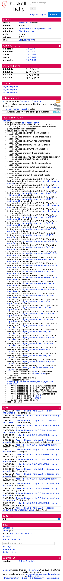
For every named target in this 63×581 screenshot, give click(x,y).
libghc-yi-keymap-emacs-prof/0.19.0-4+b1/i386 (32, 290)
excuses (6, 121)
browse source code (12, 539)
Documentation (11, 578)
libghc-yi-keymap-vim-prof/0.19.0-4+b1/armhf (30, 272)
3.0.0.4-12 (31, 60)
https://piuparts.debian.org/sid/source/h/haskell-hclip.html (30, 383)
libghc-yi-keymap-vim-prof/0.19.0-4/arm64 (30, 248)
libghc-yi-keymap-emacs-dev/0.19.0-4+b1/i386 (32, 278)
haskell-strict (33, 123)
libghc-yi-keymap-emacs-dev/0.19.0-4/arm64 (32, 230)
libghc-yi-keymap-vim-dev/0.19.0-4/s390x (30, 357)
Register (34, 14)
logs (12, 533)
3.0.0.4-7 (30, 49)
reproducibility (22, 533)
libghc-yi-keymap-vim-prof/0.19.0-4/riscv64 (30, 345)
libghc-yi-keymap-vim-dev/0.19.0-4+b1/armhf (30, 260)
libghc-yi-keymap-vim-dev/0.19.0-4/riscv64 (30, 333)
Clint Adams (24, 31)
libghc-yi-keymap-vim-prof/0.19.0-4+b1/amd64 (30, 224)
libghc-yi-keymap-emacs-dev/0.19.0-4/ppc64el (32, 302)
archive (44, 29)
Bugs (24, 578)
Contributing (53, 578)
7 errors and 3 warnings (31, 101)
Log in (43, 14)
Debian (6, 570)
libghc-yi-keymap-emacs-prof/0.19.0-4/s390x (32, 363)
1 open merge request (16, 109)
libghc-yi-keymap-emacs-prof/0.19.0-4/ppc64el (32, 314)
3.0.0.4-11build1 (27, 561)
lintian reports (31, 101)
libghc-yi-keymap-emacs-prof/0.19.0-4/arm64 (32, 242)
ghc (23, 123)
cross (32, 533)
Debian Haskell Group (29, 28)
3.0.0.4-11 (31, 54)
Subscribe (54, 14)
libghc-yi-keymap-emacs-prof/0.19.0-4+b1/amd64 (32, 218)
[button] (3, 101)
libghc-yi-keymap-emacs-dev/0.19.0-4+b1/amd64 (32, 194)
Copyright (33, 570)
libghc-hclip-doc (10, 89)
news (6, 407)
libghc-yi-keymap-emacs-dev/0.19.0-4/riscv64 (32, 326)
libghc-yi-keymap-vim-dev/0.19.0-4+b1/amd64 (30, 200)
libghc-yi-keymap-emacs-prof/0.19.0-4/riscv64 (32, 339)
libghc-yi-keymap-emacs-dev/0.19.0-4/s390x (32, 351)
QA (32, 40)
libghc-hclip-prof (10, 92)
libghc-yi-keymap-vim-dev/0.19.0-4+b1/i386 (30, 284)
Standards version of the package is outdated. (31, 112)
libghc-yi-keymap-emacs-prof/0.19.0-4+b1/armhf (32, 266)
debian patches (10, 552)
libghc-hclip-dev (10, 86)
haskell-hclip (25, 23)
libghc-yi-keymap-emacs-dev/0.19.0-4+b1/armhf (32, 254)
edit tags (7, 546)
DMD (50, 29)
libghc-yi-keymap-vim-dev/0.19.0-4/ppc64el (30, 308)
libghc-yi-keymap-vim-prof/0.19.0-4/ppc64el (30, 320)
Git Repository (37, 578)
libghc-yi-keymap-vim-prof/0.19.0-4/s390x (30, 369)
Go (33, 8)
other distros (9, 549)
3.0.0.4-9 (30, 51)
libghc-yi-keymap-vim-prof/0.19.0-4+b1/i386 (30, 296)
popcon (6, 536)
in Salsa (31, 109)
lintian (6, 531)
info (37, 396)
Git (20, 40)
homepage (8, 528)
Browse (26, 40)
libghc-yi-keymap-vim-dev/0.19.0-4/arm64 (30, 236)
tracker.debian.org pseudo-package (42, 574)
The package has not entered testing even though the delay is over (31, 105)
